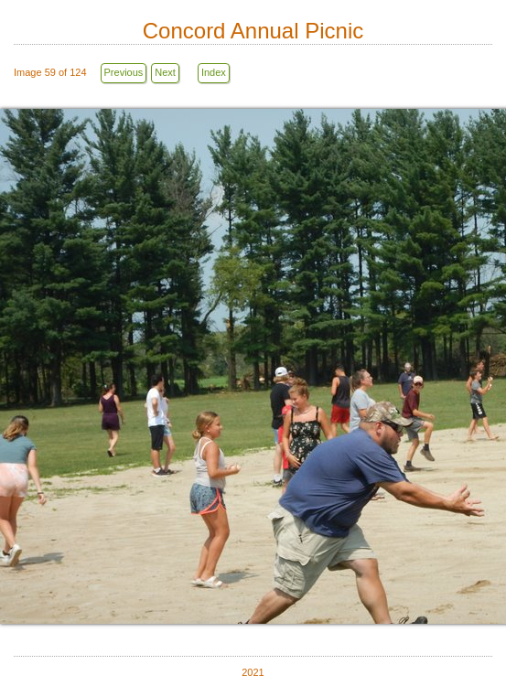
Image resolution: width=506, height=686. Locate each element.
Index (213, 72)
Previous (124, 72)
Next (165, 72)
